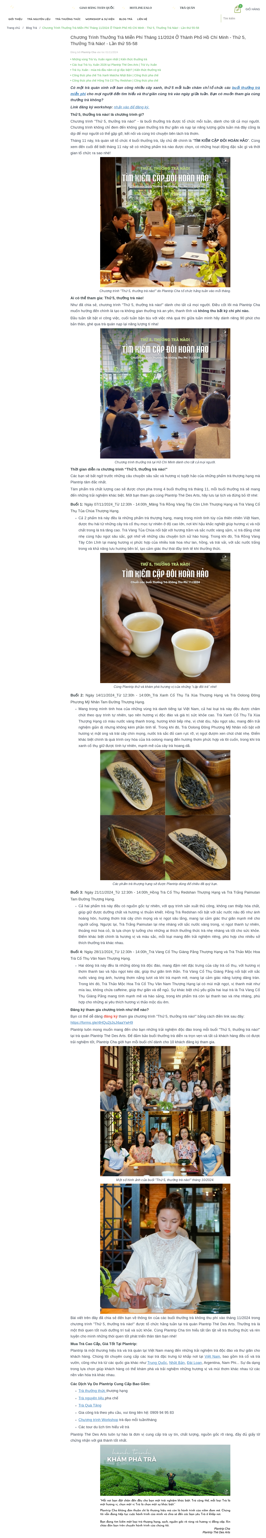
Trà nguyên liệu (92, 1398)
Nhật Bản (177, 1363)
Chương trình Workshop (98, 1420)
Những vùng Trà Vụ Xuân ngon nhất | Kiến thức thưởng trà (109, 59)
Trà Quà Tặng (90, 1405)
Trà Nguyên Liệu (38, 19)
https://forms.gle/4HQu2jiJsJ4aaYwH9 (102, 1023)
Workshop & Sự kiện (99, 19)
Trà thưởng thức (92, 1391)
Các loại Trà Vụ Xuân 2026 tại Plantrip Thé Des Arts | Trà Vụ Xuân (114, 64)
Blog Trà (125, 19)
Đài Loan (194, 1363)
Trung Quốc (157, 1363)
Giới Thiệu (15, 19)
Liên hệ (142, 19)
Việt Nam (212, 1357)
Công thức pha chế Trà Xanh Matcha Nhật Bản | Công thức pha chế (114, 75)
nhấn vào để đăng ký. (131, 107)
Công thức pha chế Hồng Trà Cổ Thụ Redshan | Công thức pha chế (114, 80)
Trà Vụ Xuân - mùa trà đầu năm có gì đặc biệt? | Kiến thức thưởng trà (116, 70)
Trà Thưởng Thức (68, 19)
